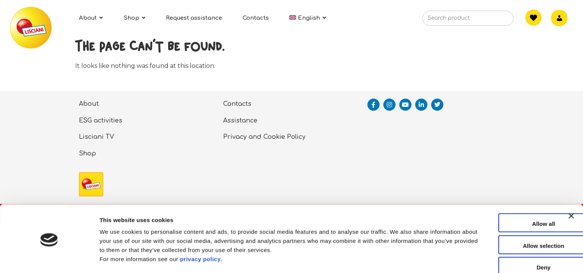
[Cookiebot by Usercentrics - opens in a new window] (49, 258)
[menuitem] (307, 18)
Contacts (237, 103)
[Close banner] (571, 197)
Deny (500, 241)
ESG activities (100, 120)
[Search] (496, 20)
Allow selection (500, 220)
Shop (87, 153)
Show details (398, 258)
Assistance (240, 120)
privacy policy (200, 233)
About (89, 103)
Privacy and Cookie (254, 136)
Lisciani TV (96, 136)
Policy (296, 136)
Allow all (500, 198)
